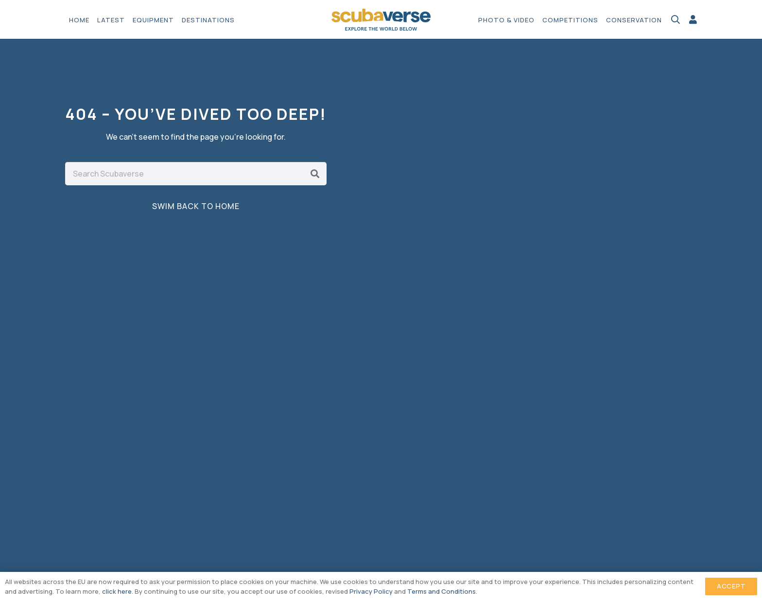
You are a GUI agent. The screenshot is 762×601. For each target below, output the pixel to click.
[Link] (693, 19)
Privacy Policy (371, 591)
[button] (675, 19)
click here (117, 591)
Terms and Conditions (441, 591)
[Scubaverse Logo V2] (381, 20)
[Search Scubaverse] (196, 173)
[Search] (315, 173)
